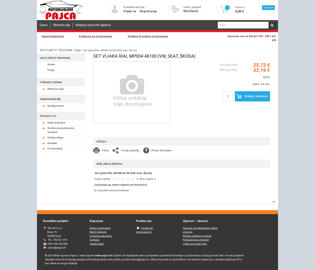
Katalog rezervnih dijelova (93, 25)
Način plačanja (98, 231)
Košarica (268, 7)
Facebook (147, 228)
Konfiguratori (55, 105)
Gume (44, 25)
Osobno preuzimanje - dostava (61, 130)
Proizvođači (55, 148)
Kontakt (52, 143)
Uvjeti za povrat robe (195, 243)
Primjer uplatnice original (197, 235)
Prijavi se (130, 11)
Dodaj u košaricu (252, 96)
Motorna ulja (61, 25)
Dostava (94, 239)
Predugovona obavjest (196, 239)
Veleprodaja (55, 137)
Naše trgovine (56, 122)
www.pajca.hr (144, 231)
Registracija (148, 11)
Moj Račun (190, 11)
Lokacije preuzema (101, 235)
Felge (77, 50)
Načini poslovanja (100, 228)
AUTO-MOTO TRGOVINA (56, 50)
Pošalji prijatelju (130, 150)
